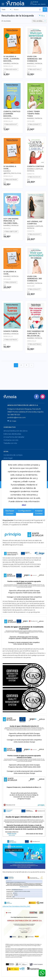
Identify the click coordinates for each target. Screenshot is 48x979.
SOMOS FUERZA (10, 331)
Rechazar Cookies (9, 512)
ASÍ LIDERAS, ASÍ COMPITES (34, 222)
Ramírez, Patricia (10, 63)
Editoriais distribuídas (12, 434)
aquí (24, 505)
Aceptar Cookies (39, 512)
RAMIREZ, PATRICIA (34, 118)
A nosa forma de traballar (14, 437)
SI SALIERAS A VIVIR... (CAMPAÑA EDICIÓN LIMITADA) (11, 58)
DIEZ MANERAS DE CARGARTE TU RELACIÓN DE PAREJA (35, 333)
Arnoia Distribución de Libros (15, 431)
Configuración (24, 511)
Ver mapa (11, 421)
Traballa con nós (10, 443)
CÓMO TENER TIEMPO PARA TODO (33, 113)
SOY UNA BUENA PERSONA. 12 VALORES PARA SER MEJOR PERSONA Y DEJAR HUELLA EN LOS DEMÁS (11, 221)
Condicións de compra (13, 455)
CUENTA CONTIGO (35, 166)
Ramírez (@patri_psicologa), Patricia (12, 173)
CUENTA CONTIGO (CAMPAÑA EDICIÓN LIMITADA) (11, 113)
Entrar (35, 2)
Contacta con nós (11, 440)
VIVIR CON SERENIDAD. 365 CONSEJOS (34, 58)
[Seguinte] (31, 365)
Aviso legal (8, 458)
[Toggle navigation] (3, 4)
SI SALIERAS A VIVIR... (9, 167)
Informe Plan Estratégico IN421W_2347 (16, 906)
